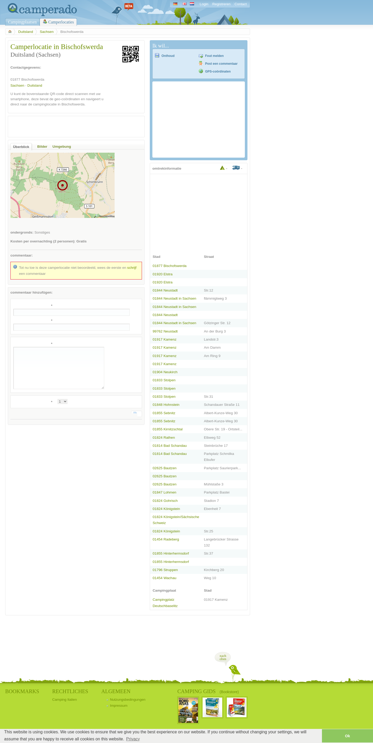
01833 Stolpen (164, 380)
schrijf (131, 268)
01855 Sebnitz (164, 413)
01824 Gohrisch (165, 501)
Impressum (118, 706)
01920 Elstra (162, 274)
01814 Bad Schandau (170, 446)
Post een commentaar (221, 64)
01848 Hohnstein (166, 405)
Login (204, 4)
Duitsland (25, 32)
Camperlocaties (61, 22)
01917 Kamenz (165, 339)
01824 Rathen (164, 437)
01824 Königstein (166, 509)
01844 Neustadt (165, 290)
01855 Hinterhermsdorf (171, 553)
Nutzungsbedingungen (127, 700)
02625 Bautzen (165, 468)
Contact (240, 4)
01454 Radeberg (166, 539)
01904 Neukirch (165, 372)
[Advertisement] (72, 126)
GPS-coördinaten (218, 71)
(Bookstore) (229, 692)
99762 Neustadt (165, 331)
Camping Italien (64, 700)
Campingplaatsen (22, 22)
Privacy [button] (133, 739)
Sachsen (47, 32)
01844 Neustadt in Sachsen (174, 298)
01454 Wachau (164, 578)
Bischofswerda (33, 79)
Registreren (221, 4)
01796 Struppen (165, 570)
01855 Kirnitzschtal (168, 429)
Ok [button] (347, 736)
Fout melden (214, 56)
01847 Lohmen (164, 492)
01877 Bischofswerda (169, 266)
